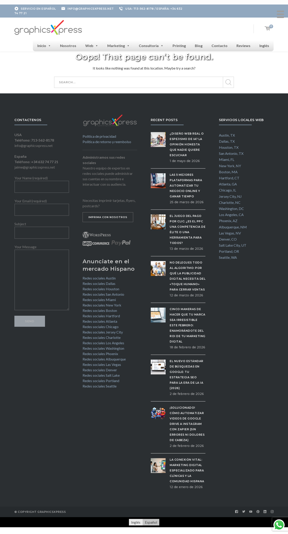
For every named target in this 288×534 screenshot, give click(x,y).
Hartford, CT (229, 178)
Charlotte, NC (230, 202)
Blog (198, 45)
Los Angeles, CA (231, 214)
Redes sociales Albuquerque (104, 359)
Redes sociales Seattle (100, 386)
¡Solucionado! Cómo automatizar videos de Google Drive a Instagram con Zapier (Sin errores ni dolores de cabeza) (187, 424)
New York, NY (230, 166)
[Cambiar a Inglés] (136, 522)
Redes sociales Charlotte (102, 337)
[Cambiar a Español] (151, 522)
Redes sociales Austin (99, 278)
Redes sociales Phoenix (100, 353)
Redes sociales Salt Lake (101, 375)
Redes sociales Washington (103, 348)
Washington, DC (231, 208)
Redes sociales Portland (101, 381)
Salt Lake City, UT (232, 245)
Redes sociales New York (102, 305)
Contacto (219, 45)
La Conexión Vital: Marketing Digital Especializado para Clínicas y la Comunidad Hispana (187, 470)
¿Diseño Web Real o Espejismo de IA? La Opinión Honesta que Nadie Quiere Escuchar (187, 144)
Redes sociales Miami (99, 299)
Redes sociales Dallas (99, 283)
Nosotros (68, 45)
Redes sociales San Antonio (103, 294)
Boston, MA (228, 172)
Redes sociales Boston (100, 310)
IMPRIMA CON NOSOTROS (107, 217)
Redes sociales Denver (100, 370)
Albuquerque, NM (233, 227)
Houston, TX (228, 147)
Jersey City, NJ (230, 196)
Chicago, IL (227, 190)
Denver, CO (228, 239)
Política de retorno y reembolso (107, 142)
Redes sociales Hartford (101, 316)
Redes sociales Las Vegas (102, 364)
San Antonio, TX (231, 153)
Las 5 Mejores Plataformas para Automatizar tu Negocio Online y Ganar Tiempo (186, 185)
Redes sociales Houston (101, 289)
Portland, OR (229, 251)
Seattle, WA (228, 257)
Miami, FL (226, 159)
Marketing (118, 45)
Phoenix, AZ (228, 221)
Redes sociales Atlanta (100, 321)
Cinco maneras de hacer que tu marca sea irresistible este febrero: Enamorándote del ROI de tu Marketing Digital (187, 325)
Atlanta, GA (228, 184)
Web (91, 45)
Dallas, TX (227, 141)
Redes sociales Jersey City (103, 332)
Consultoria (151, 45)
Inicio (44, 45)
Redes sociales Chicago (101, 326)
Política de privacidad (99, 136)
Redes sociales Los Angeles (103, 343)
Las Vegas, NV (230, 233)
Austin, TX (227, 135)
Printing (179, 45)
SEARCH (228, 82)
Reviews (243, 45)
